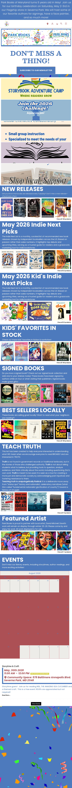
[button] (47, 24)
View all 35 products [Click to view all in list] (64, 322)
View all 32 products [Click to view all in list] (64, 270)
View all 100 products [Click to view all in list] (64, 219)
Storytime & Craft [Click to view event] (10, 666)
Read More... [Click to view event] (6, 695)
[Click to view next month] (66, 573)
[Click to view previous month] (3, 573)
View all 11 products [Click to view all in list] (64, 552)
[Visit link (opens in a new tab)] (36, 70)
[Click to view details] (7, 208)
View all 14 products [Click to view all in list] (64, 513)
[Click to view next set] (68, 208)
